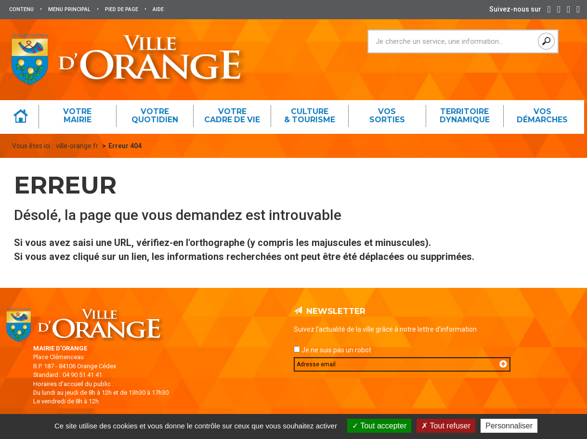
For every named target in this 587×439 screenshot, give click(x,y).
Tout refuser (445, 426)
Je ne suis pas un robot (332, 350)
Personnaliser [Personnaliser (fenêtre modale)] (509, 426)
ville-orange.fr (77, 146)
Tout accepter (379, 426)
